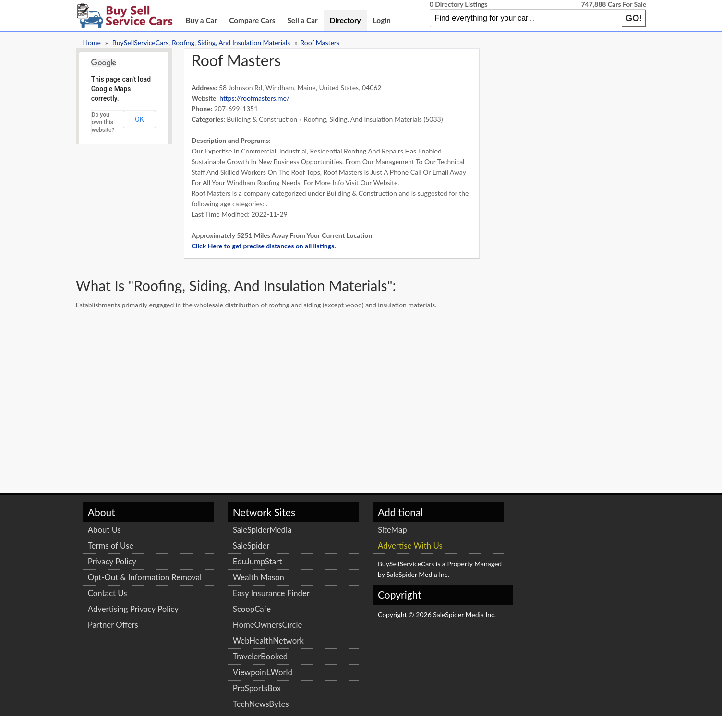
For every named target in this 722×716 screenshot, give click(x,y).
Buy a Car (205, 20)
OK (144, 118)
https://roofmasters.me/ (259, 97)
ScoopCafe (231, 607)
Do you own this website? (107, 121)
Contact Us (112, 602)
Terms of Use (115, 544)
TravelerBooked (239, 655)
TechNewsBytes (240, 702)
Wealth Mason (238, 576)
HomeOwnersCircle (247, 623)
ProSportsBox (236, 686)
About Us (108, 528)
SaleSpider (230, 544)
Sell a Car (307, 20)
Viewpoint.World (242, 671)
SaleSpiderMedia (241, 528)
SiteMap (346, 528)
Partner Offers (117, 634)
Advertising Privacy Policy (137, 618)
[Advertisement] (255, 342)
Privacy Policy (116, 560)
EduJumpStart (236, 560)
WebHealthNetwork (247, 639)
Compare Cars (256, 20)
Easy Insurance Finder (250, 592)
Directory (349, 20)
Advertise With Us (364, 544)
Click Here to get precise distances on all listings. (268, 244)
